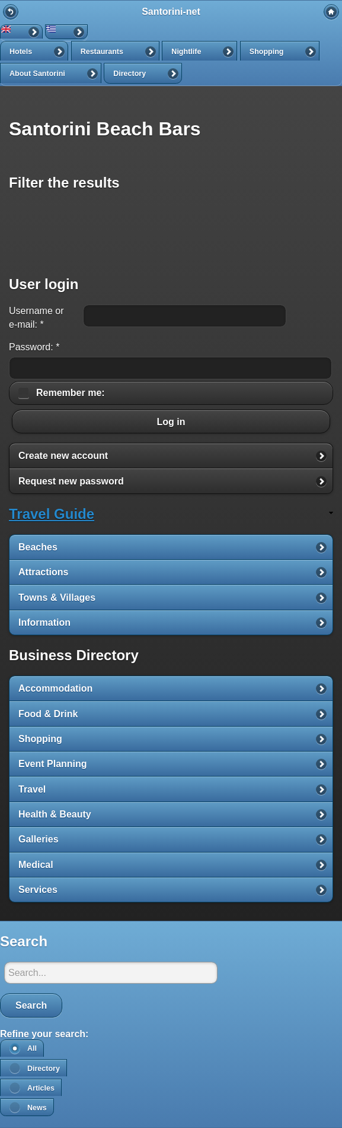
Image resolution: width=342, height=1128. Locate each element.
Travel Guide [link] (51, 514)
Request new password (71, 481)
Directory (129, 73)
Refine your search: (44, 1034)
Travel (32, 789)
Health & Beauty (54, 814)
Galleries (38, 839)
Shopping (267, 51)
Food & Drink (48, 714)
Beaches (37, 547)
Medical (35, 865)
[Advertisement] (171, 232)
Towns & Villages (56, 597)
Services (37, 890)
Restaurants (102, 51)
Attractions (43, 572)
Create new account (63, 456)
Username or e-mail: (36, 317)
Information (44, 622)
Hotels (20, 51)
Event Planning (52, 764)
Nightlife (186, 51)
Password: (34, 347)
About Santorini (37, 73)
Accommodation (55, 688)
